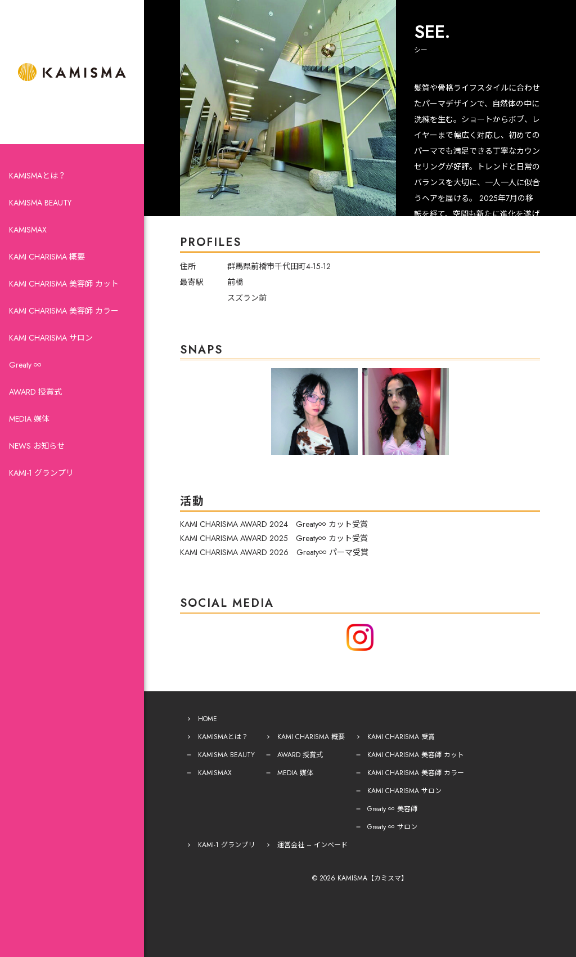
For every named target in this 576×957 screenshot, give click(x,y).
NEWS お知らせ (37, 445)
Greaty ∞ (25, 364)
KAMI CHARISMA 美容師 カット (64, 283)
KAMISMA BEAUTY (40, 202)
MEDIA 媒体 (29, 418)
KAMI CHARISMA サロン (51, 337)
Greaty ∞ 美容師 (392, 809)
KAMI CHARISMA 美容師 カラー (64, 310)
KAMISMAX (28, 229)
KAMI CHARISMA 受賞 (401, 737)
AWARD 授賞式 (35, 391)
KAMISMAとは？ (37, 175)
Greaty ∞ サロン (392, 827)
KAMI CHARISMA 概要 (47, 256)
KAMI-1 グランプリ (41, 473)
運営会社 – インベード (312, 845)
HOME (207, 719)
